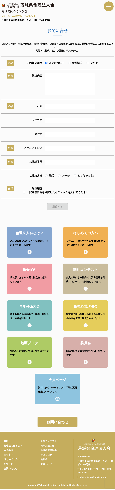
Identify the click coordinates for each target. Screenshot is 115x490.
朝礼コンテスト (49, 441)
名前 (39, 106)
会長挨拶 (8, 450)
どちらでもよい (86, 175)
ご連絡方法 (35, 175)
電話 (51, 175)
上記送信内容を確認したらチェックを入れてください (57, 192)
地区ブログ (46, 455)
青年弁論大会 (47, 446)
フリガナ (37, 120)
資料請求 (77, 63)
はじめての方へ (12, 459)
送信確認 (37, 188)
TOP (6, 441)
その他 (94, 63)
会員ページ (46, 464)
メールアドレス (33, 147)
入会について (56, 63)
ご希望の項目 (34, 63)
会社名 (38, 133)
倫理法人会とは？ (13, 446)
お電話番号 (35, 161)
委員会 (44, 459)
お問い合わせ (57, 422)
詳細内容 (37, 75)
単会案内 (8, 455)
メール (65, 175)
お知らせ (8, 464)
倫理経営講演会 (49, 450)
